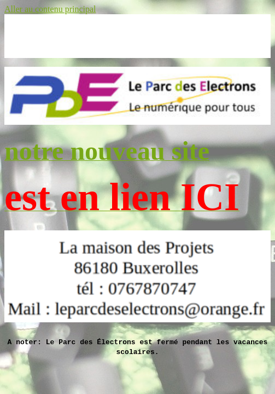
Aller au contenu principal (50, 9)
